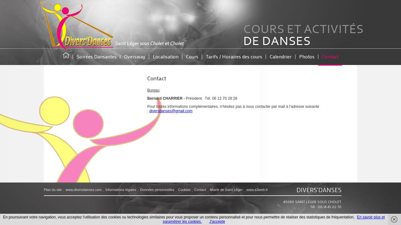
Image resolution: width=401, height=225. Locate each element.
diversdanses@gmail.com (171, 111)
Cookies (184, 190)
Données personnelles (157, 190)
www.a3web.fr (257, 190)
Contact (330, 56)
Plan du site (53, 190)
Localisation (166, 56)
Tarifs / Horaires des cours (234, 56)
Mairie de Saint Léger (226, 190)
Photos (307, 56)
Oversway (134, 56)
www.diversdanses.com (83, 190)
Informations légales (120, 190)
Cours (192, 56)
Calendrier (281, 56)
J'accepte (217, 221)
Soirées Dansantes (97, 56)
